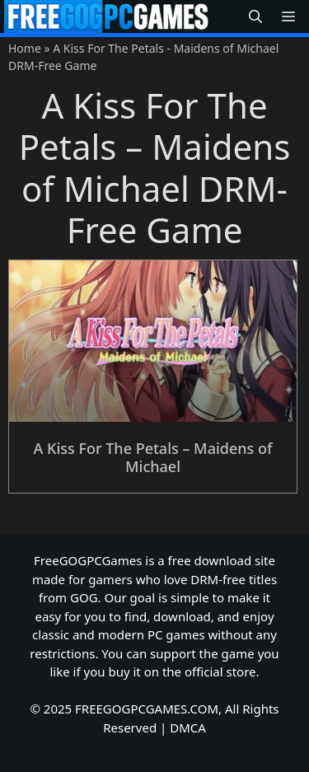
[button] (255, 16)
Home (24, 48)
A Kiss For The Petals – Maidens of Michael (153, 457)
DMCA (188, 727)
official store (220, 671)
